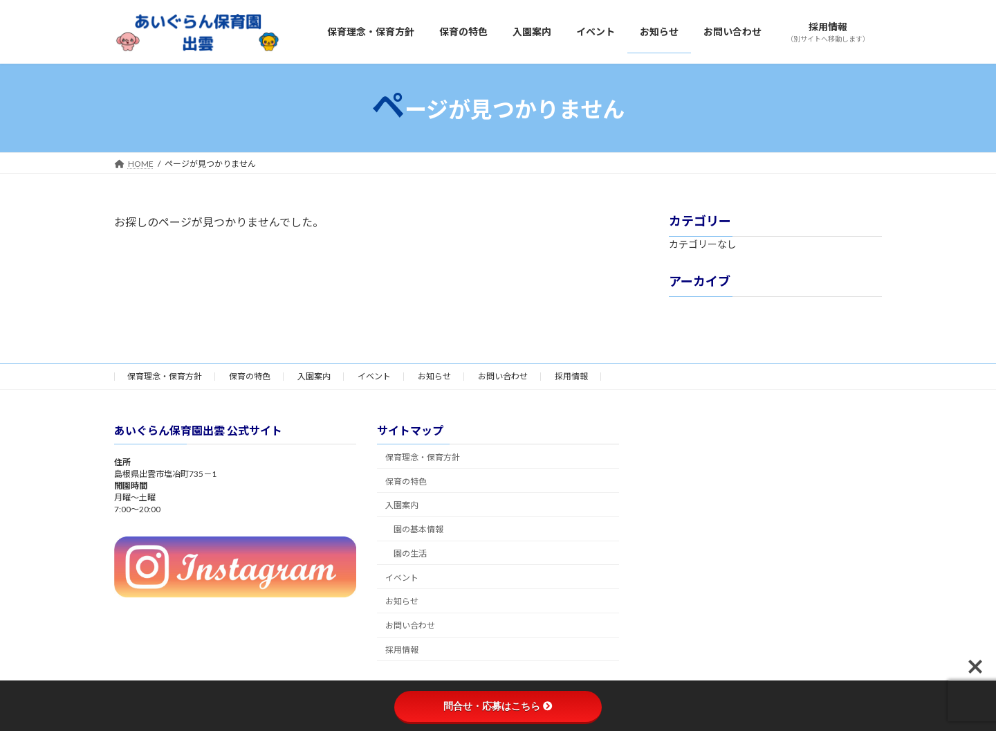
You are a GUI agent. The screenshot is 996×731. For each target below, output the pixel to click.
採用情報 (571, 376)
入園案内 (314, 376)
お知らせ (434, 376)
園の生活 (410, 553)
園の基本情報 (418, 529)
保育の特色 (249, 376)
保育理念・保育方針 (164, 376)
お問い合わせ (503, 376)
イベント (374, 376)
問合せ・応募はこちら (498, 706)
